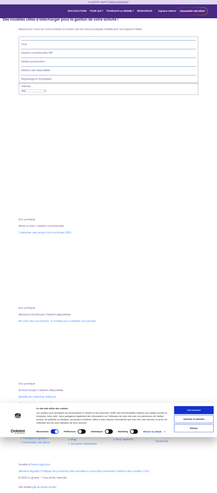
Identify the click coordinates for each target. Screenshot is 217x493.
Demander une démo (192, 11)
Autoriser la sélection (194, 475)
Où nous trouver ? (127, 431)
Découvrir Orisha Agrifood (132, 435)
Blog (73, 439)
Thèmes (108, 89)
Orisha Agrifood (118, 2)
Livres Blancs (78, 431)
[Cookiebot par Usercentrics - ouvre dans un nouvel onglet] (18, 488)
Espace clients (167, 11)
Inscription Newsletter (84, 444)
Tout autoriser (194, 466)
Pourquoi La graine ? (120, 11)
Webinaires (77, 435)
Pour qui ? (96, 11)
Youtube (182, 433)
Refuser (194, 484)
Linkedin (164, 433)
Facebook (165, 441)
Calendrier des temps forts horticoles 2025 (45, 232)
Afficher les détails (152, 487)
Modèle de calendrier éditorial (37, 397)
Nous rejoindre (124, 439)
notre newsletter (29, 412)
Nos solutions (77, 11)
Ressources (144, 11)
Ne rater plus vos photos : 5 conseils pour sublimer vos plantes (57, 321)
